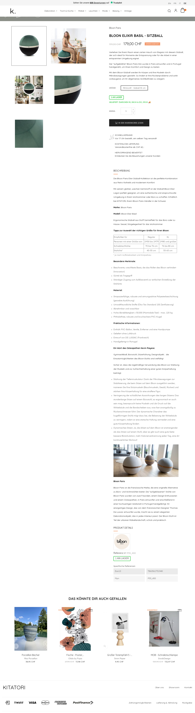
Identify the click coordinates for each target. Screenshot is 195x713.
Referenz (118, 568)
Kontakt (188, 702)
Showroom (174, 702)
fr (175, 3)
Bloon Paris (115, 43)
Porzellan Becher (31, 669)
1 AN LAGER (116, 112)
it (180, 3)
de (185, 3)
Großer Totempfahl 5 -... (119, 669)
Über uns (159, 702)
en (169, 3)
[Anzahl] (126, 126)
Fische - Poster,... (75, 669)
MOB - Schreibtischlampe (164, 669)
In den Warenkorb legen (129, 138)
